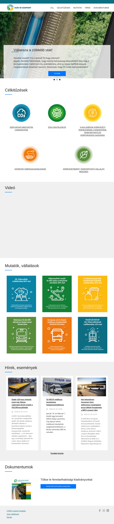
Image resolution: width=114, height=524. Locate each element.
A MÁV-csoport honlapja (16, 511)
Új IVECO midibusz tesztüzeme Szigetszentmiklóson (55, 402)
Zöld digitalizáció (57, 127)
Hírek (87, 8)
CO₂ (52, 8)
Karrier (9, 517)
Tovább (57, 73)
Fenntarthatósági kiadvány (58, 486)
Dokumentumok (101, 8)
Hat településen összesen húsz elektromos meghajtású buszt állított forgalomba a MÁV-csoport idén (91, 405)
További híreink (56, 453)
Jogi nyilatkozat (13, 514)
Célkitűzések (63, 8)
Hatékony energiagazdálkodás (30, 169)
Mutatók (77, 8)
